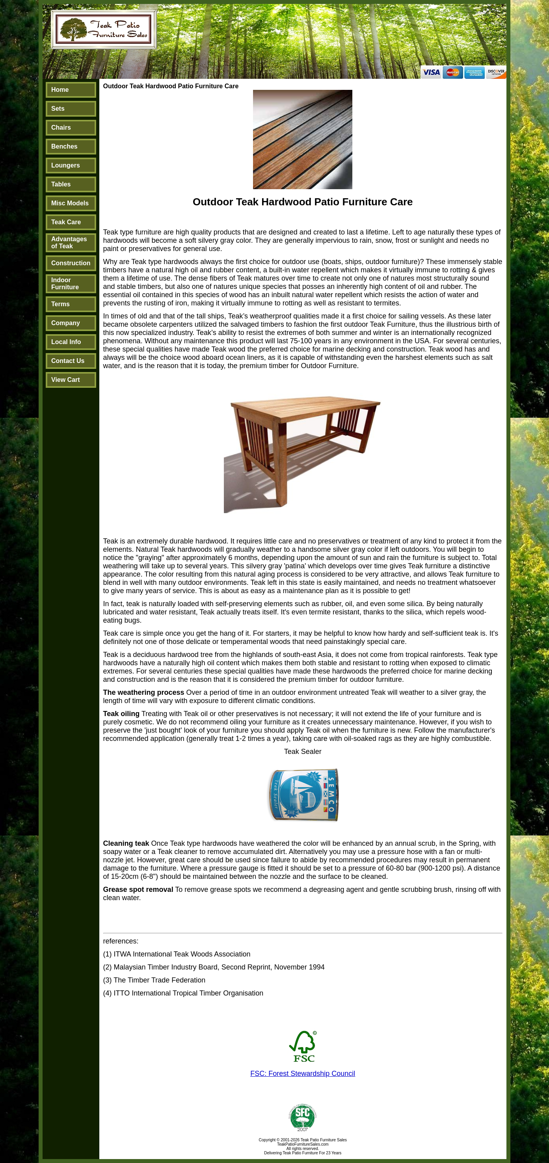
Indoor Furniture (65, 283)
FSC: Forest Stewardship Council (302, 1073)
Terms (60, 304)
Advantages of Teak (69, 242)
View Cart (65, 379)
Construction (71, 263)
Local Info (66, 342)
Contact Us (67, 360)
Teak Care (66, 222)
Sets (58, 108)
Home (60, 89)
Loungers (65, 165)
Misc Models (70, 203)
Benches (64, 146)
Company (65, 323)
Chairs (61, 127)
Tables (61, 184)
